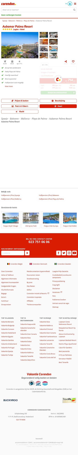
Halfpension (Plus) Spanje (10, 195)
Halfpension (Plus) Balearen (49, 195)
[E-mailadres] (12, 253)
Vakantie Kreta (25, 349)
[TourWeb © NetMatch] (39, 438)
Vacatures (56, 292)
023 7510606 (20, 420)
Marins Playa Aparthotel (67, 344)
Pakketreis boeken (59, 299)
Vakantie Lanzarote (47, 340)
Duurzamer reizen (33, 275)
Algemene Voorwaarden (10, 282)
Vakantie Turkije (7, 355)
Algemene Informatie (9, 279)
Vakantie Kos (25, 345)
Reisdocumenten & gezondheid (38, 271)
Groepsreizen (6, 304)
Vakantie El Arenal (46, 329)
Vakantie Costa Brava (47, 354)
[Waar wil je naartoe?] (39, 9)
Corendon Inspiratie (34, 297)
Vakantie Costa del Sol (48, 357)
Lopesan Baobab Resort (67, 340)
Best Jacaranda (64, 351)
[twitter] (64, 253)
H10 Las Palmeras (65, 355)
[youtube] (74, 253)
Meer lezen (9, 86)
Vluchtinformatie (7, 290)
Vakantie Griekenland (9, 344)
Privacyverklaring (58, 281)
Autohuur (4, 301)
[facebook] (58, 253)
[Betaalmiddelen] (10, 400)
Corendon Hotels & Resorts (37, 293)
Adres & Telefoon (7, 275)
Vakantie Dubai (25, 341)
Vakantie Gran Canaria (28, 334)
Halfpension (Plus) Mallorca (11, 199)
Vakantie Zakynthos (27, 360)
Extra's (3, 297)
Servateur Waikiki (65, 359)
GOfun (29, 290)
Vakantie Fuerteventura (48, 336)
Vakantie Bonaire (7, 322)
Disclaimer (56, 288)
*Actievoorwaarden (34, 304)
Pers (54, 296)
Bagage (4, 293)
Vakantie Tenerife (26, 356)
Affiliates (30, 301)
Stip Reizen (31, 286)
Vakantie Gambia (7, 340)
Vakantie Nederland (8, 333)
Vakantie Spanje (7, 351)
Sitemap (55, 307)
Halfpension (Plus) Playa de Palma (51, 199)
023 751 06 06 (39, 242)
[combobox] (39, 9)
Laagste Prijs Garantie (60, 271)
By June (29, 282)
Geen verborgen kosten (11, 15)
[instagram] (69, 253)
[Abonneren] (27, 253)
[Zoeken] (74, 9)
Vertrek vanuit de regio (60, 303)
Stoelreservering (33, 279)
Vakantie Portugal (7, 347)
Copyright (56, 285)
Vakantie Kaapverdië (27, 324)
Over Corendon (7, 271)
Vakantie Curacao (7, 329)
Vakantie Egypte (7, 336)
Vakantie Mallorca (26, 352)
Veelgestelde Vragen (8, 286)
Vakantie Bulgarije (7, 325)
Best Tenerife (63, 362)
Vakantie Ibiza (25, 338)
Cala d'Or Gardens (65, 347)
